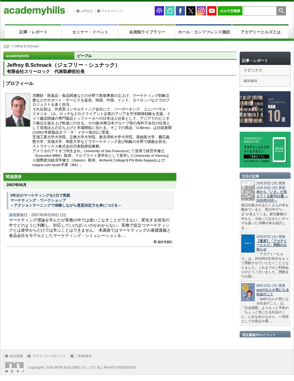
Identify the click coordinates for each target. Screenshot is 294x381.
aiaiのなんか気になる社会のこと (272, 292)
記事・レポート (33, 32)
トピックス (253, 70)
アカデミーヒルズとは (261, 32)
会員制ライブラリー (147, 32)
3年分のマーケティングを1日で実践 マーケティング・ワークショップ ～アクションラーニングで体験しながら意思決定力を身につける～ (65, 200)
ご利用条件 (83, 356)
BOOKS (250, 81)
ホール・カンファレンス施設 (204, 32)
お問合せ (87, 11)
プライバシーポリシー (49, 356)
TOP (6, 46)
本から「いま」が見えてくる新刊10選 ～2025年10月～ (272, 196)
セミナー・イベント (90, 32)
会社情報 (16, 356)
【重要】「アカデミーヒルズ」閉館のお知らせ (271, 245)
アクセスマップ (112, 11)
